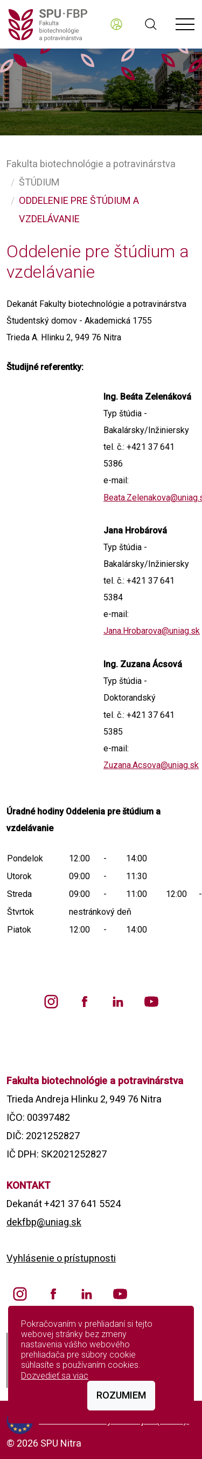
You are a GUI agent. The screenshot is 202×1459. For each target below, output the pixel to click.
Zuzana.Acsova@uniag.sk (151, 765)
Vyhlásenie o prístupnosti (61, 1258)
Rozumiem (121, 1395)
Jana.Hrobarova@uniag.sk (151, 631)
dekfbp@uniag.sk (43, 1222)
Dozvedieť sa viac (54, 1376)
